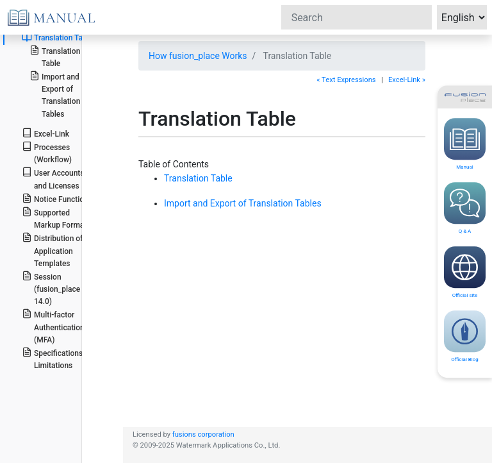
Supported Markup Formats (56, 218)
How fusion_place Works (198, 56)
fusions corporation (203, 434)
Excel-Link (45, 133)
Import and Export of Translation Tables (55, 95)
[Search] (356, 17)
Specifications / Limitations (55, 358)
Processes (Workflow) (47, 152)
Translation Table (57, 37)
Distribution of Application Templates (52, 249)
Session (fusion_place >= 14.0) (56, 288)
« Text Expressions (345, 80)
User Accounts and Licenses (53, 178)
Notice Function (55, 198)
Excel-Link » (406, 80)
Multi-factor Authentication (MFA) (53, 326)
